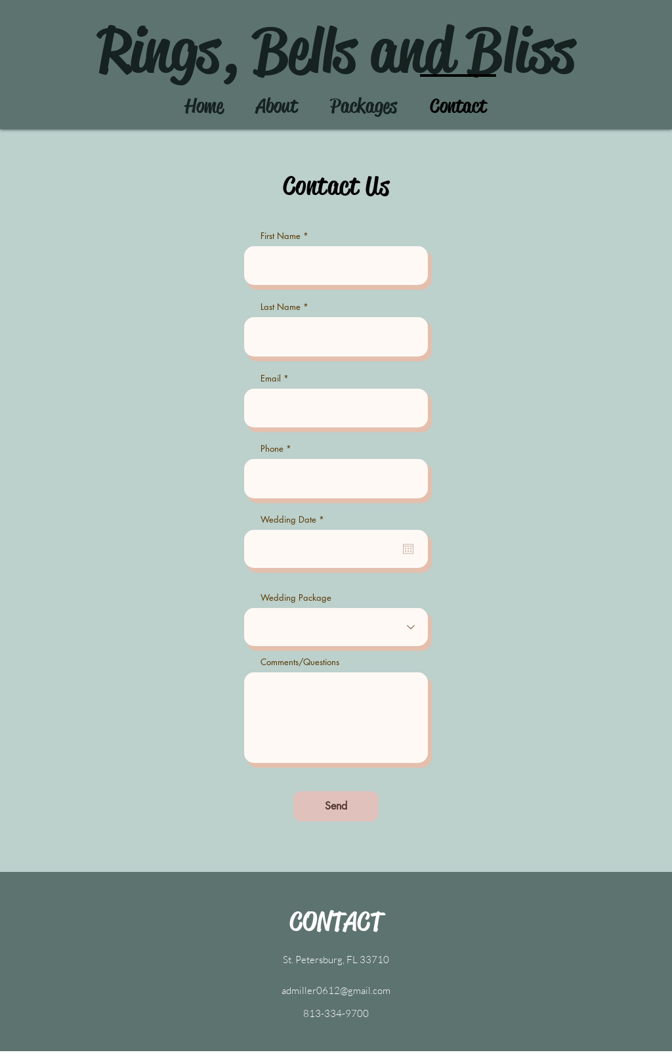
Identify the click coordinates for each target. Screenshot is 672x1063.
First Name (281, 236)
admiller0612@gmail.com (336, 990)
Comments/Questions (300, 662)
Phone (272, 449)
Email (271, 378)
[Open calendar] (408, 549)
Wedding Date (295, 519)
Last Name (281, 307)
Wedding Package (296, 598)
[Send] (336, 806)
